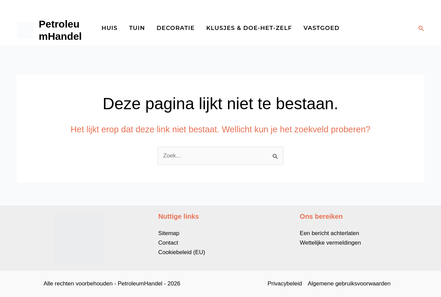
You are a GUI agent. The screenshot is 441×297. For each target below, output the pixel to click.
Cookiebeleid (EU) (181, 252)
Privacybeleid (285, 283)
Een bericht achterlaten (329, 233)
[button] (421, 28)
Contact (168, 243)
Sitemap (168, 233)
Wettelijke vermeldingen (330, 243)
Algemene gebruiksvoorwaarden (349, 283)
